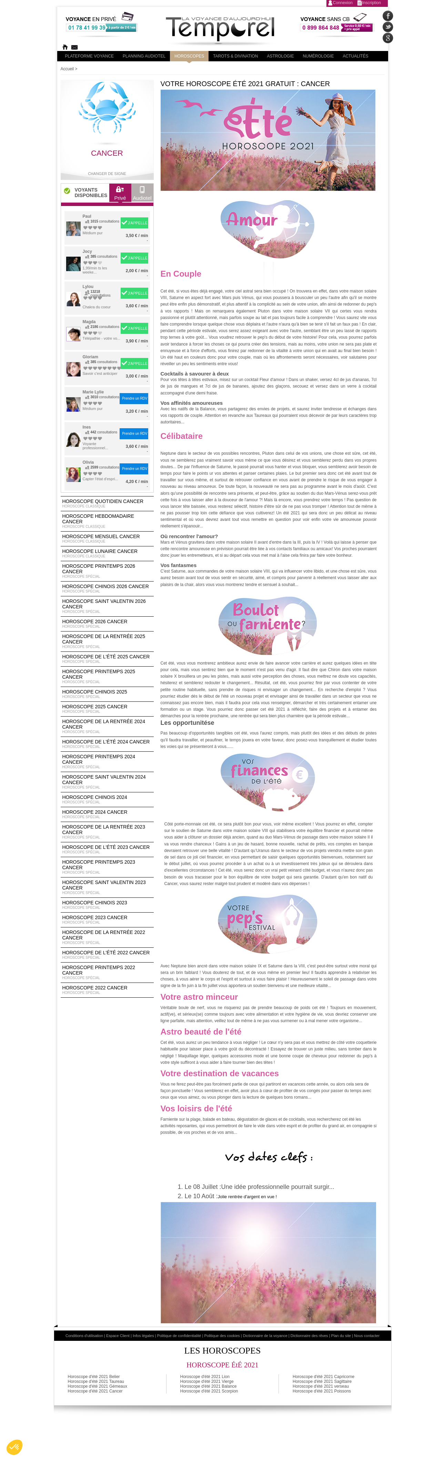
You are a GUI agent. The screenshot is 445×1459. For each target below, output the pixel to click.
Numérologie (318, 56)
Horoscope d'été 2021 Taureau (96, 1381)
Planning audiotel (144, 56)
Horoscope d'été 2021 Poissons (322, 1391)
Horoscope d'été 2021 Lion (205, 1376)
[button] (14, 1447)
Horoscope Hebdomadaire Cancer (107, 521)
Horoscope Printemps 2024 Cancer (107, 762)
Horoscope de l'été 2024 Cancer (107, 744)
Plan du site (341, 1336)
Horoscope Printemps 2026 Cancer (107, 571)
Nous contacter (367, 1336)
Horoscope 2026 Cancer (107, 624)
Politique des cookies (222, 1336)
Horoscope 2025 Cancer (107, 709)
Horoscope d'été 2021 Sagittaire (322, 1381)
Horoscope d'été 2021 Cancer (95, 1391)
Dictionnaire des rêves (309, 1336)
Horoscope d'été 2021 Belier (94, 1376)
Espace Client (118, 1336)
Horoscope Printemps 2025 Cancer (107, 677)
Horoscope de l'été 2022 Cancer (107, 955)
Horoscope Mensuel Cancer (107, 539)
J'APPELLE (138, 223)
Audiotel (142, 195)
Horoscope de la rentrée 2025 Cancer (107, 641)
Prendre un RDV (134, 398)
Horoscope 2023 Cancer (107, 920)
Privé (120, 195)
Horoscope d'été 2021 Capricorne (323, 1376)
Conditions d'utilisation (84, 1336)
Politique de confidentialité (179, 1336)
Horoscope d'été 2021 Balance (208, 1386)
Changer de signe (107, 174)
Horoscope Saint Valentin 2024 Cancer (107, 782)
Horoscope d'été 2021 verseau (321, 1386)
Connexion (343, 2)
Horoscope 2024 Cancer (107, 814)
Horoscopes (189, 56)
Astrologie (280, 56)
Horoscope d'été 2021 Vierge (207, 1381)
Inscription (371, 2)
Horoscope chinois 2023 (107, 905)
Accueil (67, 68)
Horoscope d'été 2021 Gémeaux (97, 1386)
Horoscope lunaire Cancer (107, 553)
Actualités (355, 56)
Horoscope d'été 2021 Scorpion (209, 1391)
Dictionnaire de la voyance (265, 1336)
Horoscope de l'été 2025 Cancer (107, 659)
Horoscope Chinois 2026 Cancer (107, 589)
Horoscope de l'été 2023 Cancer (107, 849)
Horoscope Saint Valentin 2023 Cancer (107, 887)
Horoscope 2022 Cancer (107, 990)
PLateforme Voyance (89, 56)
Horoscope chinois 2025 (107, 694)
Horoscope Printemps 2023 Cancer (107, 867)
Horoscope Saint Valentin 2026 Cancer (107, 606)
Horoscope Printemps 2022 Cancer (107, 972)
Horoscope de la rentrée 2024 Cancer (107, 726)
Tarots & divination (235, 56)
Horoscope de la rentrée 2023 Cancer (107, 832)
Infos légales (143, 1336)
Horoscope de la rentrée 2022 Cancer (107, 937)
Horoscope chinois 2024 (107, 799)
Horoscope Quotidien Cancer (107, 504)
